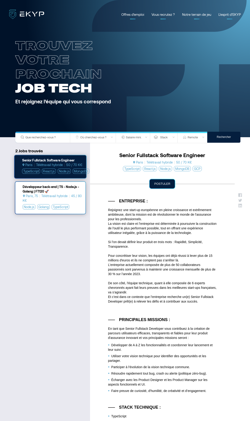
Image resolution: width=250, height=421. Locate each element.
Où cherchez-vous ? (93, 137)
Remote (193, 137)
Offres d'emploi (132, 14)
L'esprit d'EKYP (229, 14)
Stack (164, 137)
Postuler (162, 183)
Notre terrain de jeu (196, 14)
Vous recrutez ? (163, 14)
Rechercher (224, 137)
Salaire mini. (134, 137)
